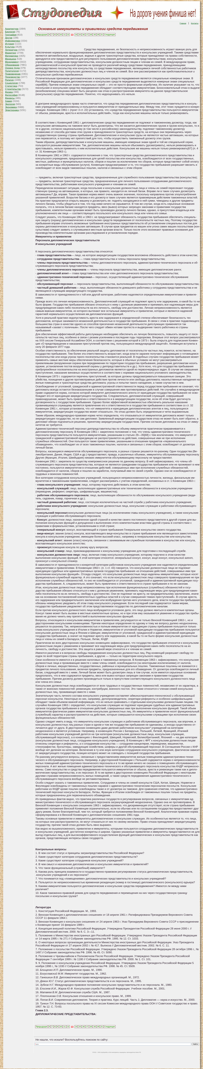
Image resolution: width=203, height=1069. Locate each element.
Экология (10, 104)
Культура (10, 47)
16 (83, 35)
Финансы (10, 98)
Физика (9, 92)
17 (87, 35)
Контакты (194, 23)
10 (61, 35)
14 (76, 35)
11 (64, 35)
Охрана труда (12, 68)
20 (98, 35)
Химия (8, 101)
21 (102, 35)
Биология (10, 32)
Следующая (110, 35)
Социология (11, 83)
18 (91, 35)
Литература (11, 50)
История (9, 44)
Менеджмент (12, 62)
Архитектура (11, 29)
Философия (11, 95)
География (11, 35)
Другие (8, 38)
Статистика (11, 86)
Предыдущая (41, 35)
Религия (9, 80)
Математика (11, 56)
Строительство (13, 89)
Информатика (12, 41)
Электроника (12, 110)
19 (94, 35)
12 (68, 35)
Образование (12, 65)
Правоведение (13, 74)
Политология (12, 71)
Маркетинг (10, 53)
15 (80, 35)
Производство (12, 77)
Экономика (11, 107)
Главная (183, 23)
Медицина (10, 59)
